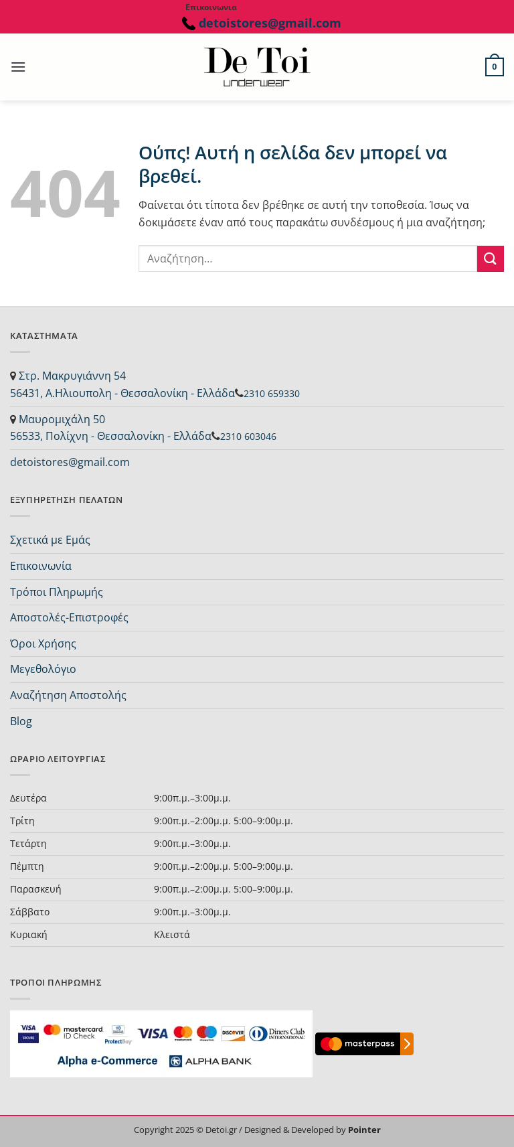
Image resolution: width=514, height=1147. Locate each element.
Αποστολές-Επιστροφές (69, 617)
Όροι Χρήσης (43, 643)
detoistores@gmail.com (268, 23)
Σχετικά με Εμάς (50, 539)
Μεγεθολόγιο (43, 669)
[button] (18, 66)
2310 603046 (248, 436)
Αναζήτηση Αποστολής (68, 695)
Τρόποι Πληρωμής (56, 592)
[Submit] (490, 259)
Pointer (363, 1130)
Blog (21, 721)
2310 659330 (272, 393)
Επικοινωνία (41, 565)
